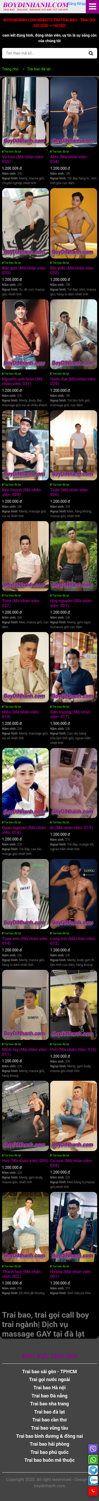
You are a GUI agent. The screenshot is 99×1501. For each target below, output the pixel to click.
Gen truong (70, 714)
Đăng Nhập (76, 4)
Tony (21, 603)
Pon (73, 1049)
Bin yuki (72, 270)
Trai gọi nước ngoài (49, 1379)
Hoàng (71, 1274)
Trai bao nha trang (49, 1403)
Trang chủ (10, 69)
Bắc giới (24, 270)
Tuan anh (25, 941)
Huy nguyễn (71, 603)
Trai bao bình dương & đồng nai (49, 1436)
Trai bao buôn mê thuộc (49, 1460)
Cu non (71, 1163)
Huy (25, 1160)
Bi (71, 827)
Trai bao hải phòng (49, 1444)
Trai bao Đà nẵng (49, 1396)
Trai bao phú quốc (49, 1452)
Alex (69, 159)
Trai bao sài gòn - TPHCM (49, 1371)
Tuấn (69, 492)
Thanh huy (21, 1274)
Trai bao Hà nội (50, 1387)
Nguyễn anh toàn (22, 381)
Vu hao (23, 159)
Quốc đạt (73, 381)
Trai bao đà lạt (11, 151)
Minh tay (25, 1052)
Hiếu (21, 714)
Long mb (73, 941)
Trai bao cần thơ (49, 1419)
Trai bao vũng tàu (49, 1428)
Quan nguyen (24, 830)
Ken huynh (21, 492)
